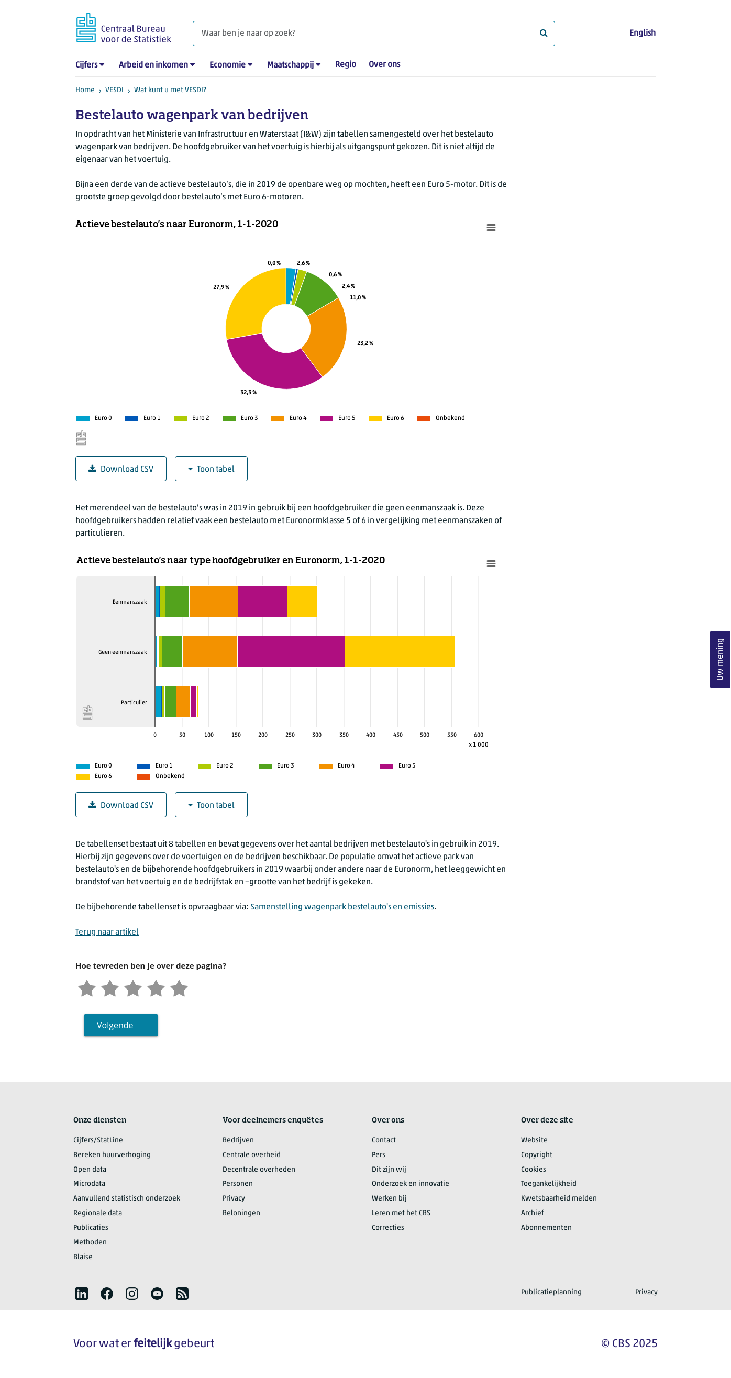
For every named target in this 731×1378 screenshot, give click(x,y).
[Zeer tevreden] (179, 987)
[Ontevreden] (109, 987)
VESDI (114, 90)
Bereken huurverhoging (112, 1155)
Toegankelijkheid (549, 1184)
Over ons (384, 65)
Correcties (388, 1228)
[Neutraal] (133, 987)
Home (85, 90)
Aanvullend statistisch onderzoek (126, 1198)
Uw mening (720, 660)
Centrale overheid (252, 1155)
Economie (227, 65)
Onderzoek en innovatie (410, 1184)
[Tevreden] (156, 987)
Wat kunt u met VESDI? (170, 90)
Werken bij (389, 1198)
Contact (384, 1140)
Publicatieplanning (551, 1292)
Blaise (83, 1257)
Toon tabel (211, 469)
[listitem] (81, 1293)
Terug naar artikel (107, 932)
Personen (238, 1184)
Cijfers (86, 65)
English (642, 33)
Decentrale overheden (259, 1169)
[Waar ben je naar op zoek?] (374, 33)
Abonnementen (546, 1228)
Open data (89, 1169)
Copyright (536, 1155)
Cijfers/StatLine (98, 1140)
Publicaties (90, 1228)
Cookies (533, 1169)
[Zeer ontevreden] (86, 987)
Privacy (234, 1198)
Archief (532, 1213)
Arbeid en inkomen (153, 65)
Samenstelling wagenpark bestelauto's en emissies (342, 907)
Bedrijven (238, 1140)
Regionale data (97, 1213)
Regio (345, 65)
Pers (378, 1155)
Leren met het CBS (401, 1213)
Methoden (90, 1242)
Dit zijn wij (389, 1169)
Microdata (89, 1184)
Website (534, 1140)
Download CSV (120, 469)
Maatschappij (290, 65)
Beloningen (241, 1213)
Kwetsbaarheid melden (559, 1198)
